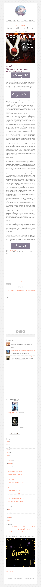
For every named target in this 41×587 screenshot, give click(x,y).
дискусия (25, 526)
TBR (27, 531)
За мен (24, 20)
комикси (15, 528)
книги (33, 526)
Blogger (32, 578)
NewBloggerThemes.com (20, 581)
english (18, 25)
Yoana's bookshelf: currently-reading (16, 400)
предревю (16, 529)
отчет (34, 528)
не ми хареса (29, 528)
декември (10, 460)
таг (34, 529)
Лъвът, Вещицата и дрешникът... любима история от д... (19, 495)
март (9, 520)
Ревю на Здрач (11, 479)
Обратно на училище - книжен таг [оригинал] (17, 490)
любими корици (21, 528)
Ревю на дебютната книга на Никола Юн (16, 498)
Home (9, 20)
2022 (8, 444)
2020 (8, 449)
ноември (10, 463)
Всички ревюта (17, 20)
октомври (10, 466)
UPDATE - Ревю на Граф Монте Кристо (15, 482)
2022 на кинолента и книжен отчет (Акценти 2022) (21, 536)
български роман (19, 526)
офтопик (8, 529)
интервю (29, 526)
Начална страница (20, 290)
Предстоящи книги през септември (15, 504)
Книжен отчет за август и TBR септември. (16, 501)
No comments (25, 31)
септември (10, 468)
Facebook (30, 20)
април (9, 517)
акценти (14, 526)
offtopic (22, 531)
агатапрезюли (8, 526)
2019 (8, 452)
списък (32, 529)
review (23, 25)
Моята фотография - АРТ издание (15, 474)
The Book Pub (19, 578)
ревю (28, 529)
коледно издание (9, 528)
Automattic (18, 579)
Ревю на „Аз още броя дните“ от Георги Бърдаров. (20, 342)
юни (9, 512)
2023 (8, 441)
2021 (8, 447)
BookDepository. (12, 250)
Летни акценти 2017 (12, 485)
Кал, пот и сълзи (9, 427)
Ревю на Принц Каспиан (13, 476)
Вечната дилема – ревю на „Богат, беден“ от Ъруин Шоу (21, 356)
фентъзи (7, 531)
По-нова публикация (10, 290)
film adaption (19, 531)
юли (9, 509)
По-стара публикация (30, 290)
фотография (11, 531)
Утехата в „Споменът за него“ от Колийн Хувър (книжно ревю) (23, 350)
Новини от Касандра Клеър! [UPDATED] (16, 493)
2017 (8, 457)
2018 (8, 455)
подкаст (11, 529)
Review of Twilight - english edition (20, 28)
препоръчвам (22, 529)
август (9, 506)
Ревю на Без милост (12, 487)
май (9, 514)
